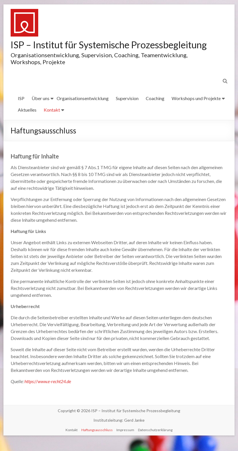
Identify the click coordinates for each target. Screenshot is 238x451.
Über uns (40, 109)
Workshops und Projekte (196, 109)
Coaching (155, 109)
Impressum (125, 441)
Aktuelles (27, 121)
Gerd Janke (134, 431)
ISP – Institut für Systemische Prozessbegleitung (77, 50)
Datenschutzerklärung (155, 441)
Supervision (127, 109)
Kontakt (52, 121)
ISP (21, 109)
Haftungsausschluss (97, 441)
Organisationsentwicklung (83, 109)
